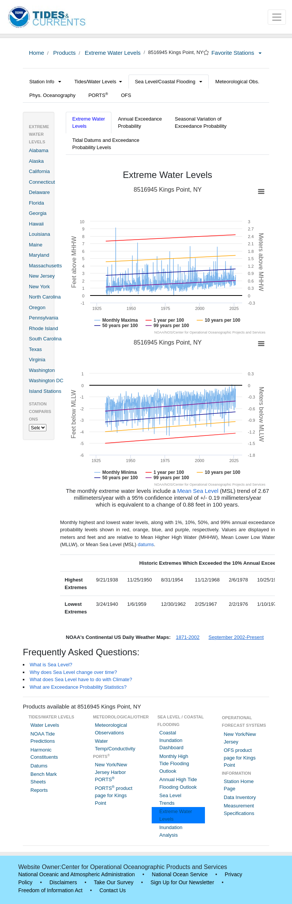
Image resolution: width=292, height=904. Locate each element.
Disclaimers (63, 882)
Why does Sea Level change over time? (73, 672)
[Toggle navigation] (277, 17)
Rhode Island (43, 328)
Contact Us (113, 890)
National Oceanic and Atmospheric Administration (76, 874)
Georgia (37, 213)
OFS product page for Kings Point (240, 757)
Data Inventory (240, 797)
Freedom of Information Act (50, 890)
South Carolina (45, 339)
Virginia (37, 359)
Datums (39, 766)
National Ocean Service (180, 874)
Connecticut (42, 182)
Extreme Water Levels (112, 52)
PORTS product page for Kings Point (114, 795)
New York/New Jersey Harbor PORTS (111, 772)
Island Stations (45, 391)
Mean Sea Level (197, 491)
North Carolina (45, 297)
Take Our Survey (113, 882)
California (39, 171)
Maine (35, 245)
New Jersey (42, 276)
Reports (39, 790)
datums (146, 544)
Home (36, 52)
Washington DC (46, 380)
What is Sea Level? (51, 664)
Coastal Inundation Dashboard (171, 740)
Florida (36, 203)
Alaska (36, 161)
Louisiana (39, 234)
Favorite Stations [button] (236, 52)
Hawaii (36, 224)
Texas (35, 349)
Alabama (38, 150)
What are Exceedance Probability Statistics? (78, 687)
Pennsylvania (43, 318)
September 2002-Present (235, 637)
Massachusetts (45, 265)
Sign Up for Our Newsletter (182, 882)
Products (64, 52)
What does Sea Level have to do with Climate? (81, 679)
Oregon (37, 307)
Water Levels (44, 725)
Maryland (39, 255)
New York (39, 286)
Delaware (39, 192)
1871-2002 (188, 637)
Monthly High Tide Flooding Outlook (174, 763)
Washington (42, 370)
